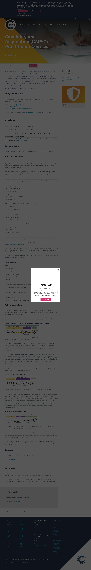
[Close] (58, 270)
